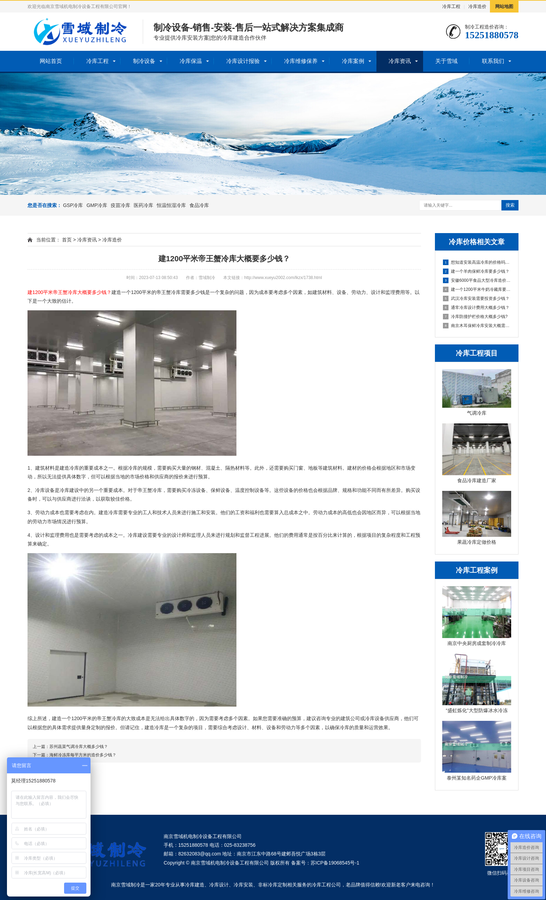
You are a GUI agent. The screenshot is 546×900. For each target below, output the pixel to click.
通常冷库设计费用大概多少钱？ (476, 307)
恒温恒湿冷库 (171, 205)
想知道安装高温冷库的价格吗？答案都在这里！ (477, 262)
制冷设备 (144, 61)
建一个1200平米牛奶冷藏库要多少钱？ (477, 289)
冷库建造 (194, 884)
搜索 (510, 205)
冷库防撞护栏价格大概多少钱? (475, 316)
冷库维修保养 (301, 61)
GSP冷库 (73, 205)
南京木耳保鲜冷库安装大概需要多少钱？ (477, 325)
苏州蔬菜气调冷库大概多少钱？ (78, 746)
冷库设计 (219, 884)
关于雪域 (446, 61)
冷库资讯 (400, 61)
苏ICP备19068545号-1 (335, 863)
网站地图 (504, 6)
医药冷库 (143, 205)
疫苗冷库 (120, 205)
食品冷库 (199, 205)
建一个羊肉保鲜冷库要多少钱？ (476, 271)
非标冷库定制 (272, 884)
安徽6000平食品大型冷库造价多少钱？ (477, 280)
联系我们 (493, 61)
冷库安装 (243, 884)
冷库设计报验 (243, 61)
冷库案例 (353, 61)
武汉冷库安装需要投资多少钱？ (476, 298)
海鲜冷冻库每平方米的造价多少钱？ (82, 754)
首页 (67, 239)
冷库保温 (191, 61)
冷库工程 (451, 6)
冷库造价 (477, 6)
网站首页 (51, 61)
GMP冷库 (96, 205)
